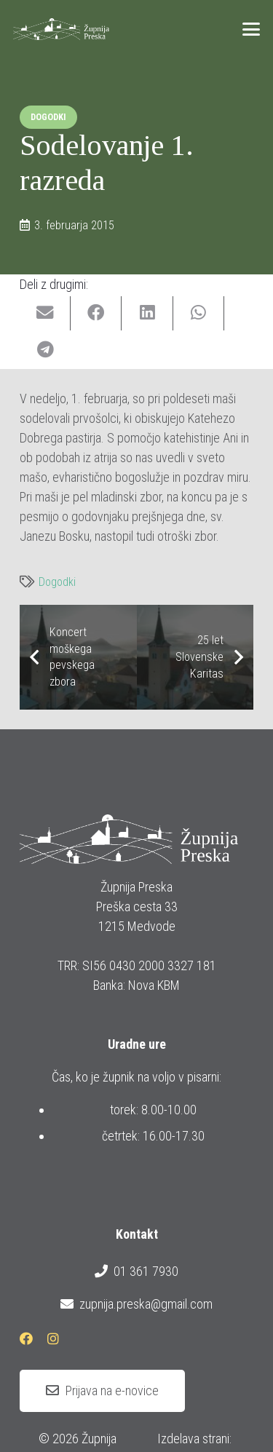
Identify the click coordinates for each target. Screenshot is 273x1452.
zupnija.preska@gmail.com (136, 1304)
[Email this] (45, 313)
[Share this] (96, 313)
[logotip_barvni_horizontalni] (61, 29)
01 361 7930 (136, 1271)
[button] (251, 29)
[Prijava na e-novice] (102, 1391)
